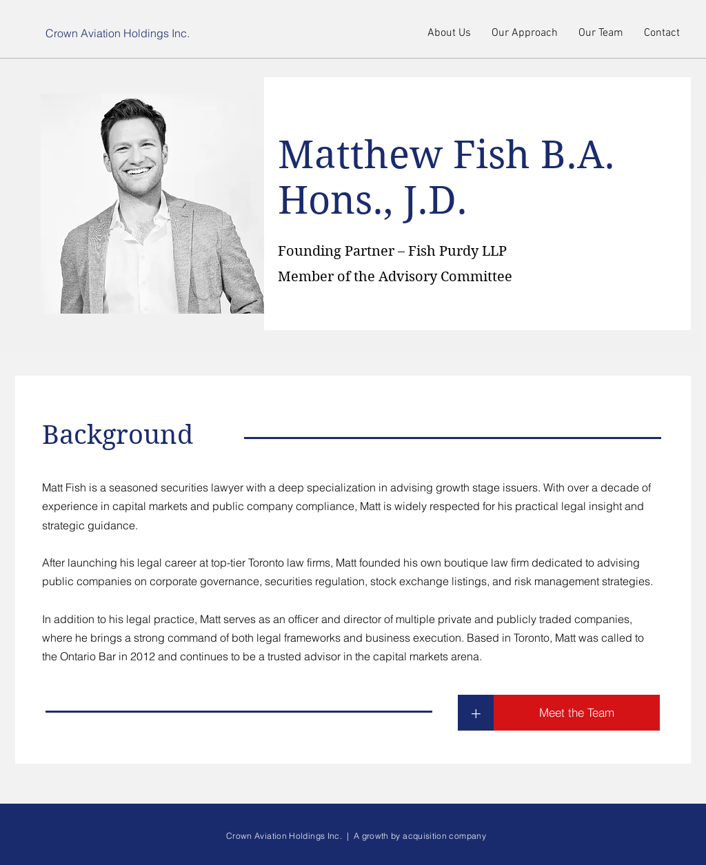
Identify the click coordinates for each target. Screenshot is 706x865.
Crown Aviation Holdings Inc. (118, 33)
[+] (476, 713)
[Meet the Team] (577, 713)
